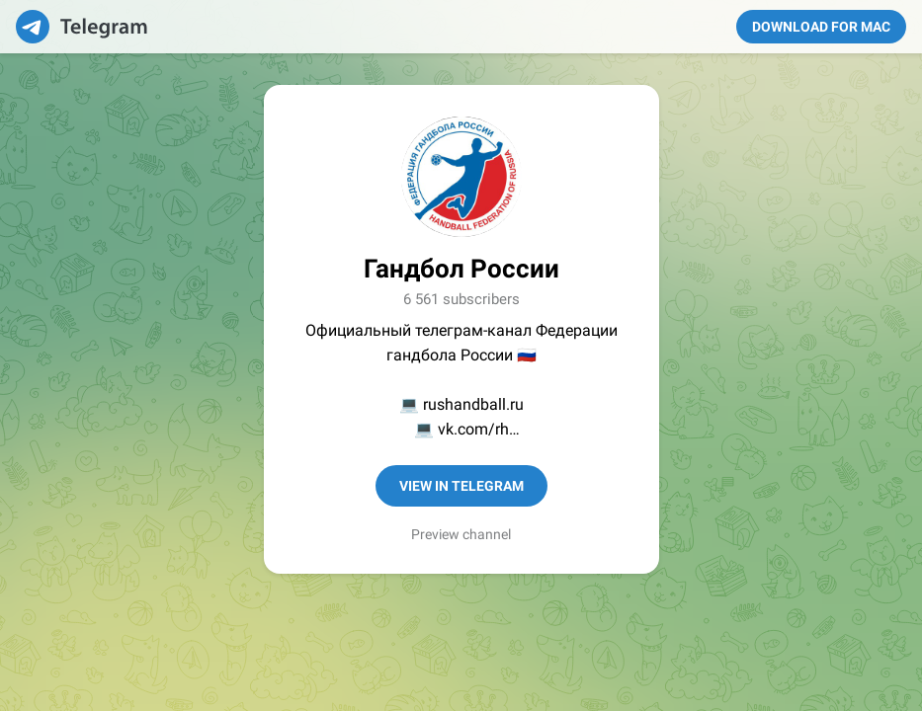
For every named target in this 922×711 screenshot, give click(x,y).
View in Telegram (461, 486)
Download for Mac (821, 27)
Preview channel (461, 534)
